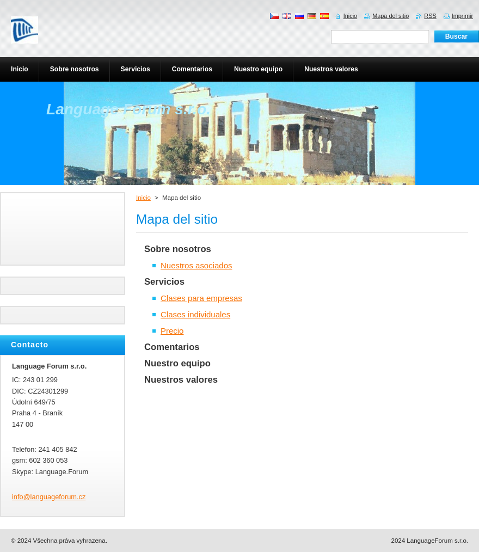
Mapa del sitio (390, 16)
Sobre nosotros (177, 249)
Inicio (143, 197)
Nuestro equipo (177, 363)
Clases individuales (195, 314)
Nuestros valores (181, 380)
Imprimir (462, 16)
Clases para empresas (201, 298)
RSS (430, 16)
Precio (172, 330)
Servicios (164, 282)
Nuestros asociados (196, 265)
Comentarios (172, 347)
